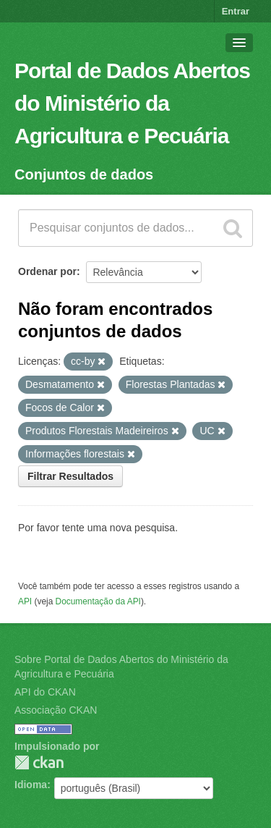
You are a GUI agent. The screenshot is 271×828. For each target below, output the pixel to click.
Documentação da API (98, 601)
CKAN (39, 762)
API (25, 601)
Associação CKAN (55, 710)
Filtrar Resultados (70, 476)
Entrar (235, 11)
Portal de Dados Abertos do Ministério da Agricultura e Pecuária (132, 103)
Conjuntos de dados (83, 174)
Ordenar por (47, 271)
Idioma (30, 784)
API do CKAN (45, 692)
